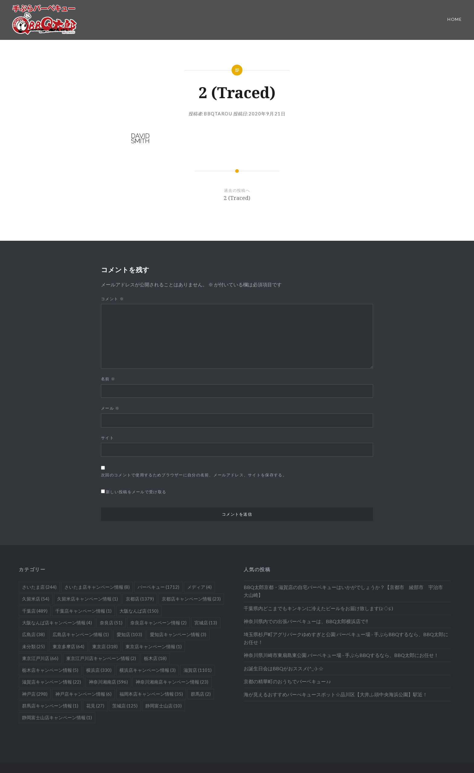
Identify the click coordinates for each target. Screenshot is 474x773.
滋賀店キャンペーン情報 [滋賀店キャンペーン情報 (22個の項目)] (51, 681)
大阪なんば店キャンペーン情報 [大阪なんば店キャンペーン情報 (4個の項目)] (57, 622)
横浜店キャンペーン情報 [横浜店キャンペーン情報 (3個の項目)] (147, 670)
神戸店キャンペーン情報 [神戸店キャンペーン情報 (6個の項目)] (83, 694)
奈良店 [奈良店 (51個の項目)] (111, 622)
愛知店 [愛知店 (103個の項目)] (129, 634)
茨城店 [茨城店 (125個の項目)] (125, 705)
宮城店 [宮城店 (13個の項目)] (205, 622)
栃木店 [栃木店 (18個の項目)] (155, 658)
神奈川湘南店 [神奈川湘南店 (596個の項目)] (108, 681)
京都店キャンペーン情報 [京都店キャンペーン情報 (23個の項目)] (191, 598)
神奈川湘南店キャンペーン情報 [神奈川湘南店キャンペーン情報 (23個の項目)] (172, 681)
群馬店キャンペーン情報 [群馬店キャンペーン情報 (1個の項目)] (50, 705)
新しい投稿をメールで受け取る (136, 491)
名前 (108, 378)
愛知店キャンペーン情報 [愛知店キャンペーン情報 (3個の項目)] (178, 634)
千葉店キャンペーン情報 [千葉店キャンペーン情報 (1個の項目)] (83, 611)
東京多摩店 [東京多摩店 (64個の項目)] (68, 646)
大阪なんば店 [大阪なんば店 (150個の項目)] (138, 611)
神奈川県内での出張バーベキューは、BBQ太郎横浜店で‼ (306, 621)
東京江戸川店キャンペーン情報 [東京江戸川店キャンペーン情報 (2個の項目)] (101, 658)
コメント (112, 298)
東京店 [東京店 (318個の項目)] (105, 646)
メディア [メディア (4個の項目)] (199, 587)
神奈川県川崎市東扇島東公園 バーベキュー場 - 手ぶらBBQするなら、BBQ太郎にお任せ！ (341, 655)
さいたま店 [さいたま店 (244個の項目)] (39, 587)
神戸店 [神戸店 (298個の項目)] (34, 694)
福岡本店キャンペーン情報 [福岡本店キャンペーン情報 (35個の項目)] (151, 694)
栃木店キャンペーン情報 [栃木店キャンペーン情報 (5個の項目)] (50, 670)
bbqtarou (218, 113)
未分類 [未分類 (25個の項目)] (33, 646)
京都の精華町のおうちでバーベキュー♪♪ (287, 681)
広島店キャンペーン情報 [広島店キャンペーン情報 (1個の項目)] (81, 634)
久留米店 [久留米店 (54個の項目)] (35, 598)
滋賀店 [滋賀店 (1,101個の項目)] (197, 670)
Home (454, 19)
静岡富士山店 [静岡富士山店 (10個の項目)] (163, 705)
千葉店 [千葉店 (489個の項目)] (34, 611)
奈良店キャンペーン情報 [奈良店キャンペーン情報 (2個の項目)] (158, 622)
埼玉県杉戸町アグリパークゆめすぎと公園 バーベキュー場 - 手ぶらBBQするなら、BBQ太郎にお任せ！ (346, 638)
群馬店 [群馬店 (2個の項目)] (201, 694)
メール (110, 408)
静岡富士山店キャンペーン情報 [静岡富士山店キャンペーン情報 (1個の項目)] (57, 717)
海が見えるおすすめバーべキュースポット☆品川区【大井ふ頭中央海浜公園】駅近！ (335, 694)
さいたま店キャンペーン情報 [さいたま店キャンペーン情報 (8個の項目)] (97, 587)
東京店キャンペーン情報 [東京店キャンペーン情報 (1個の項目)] (153, 646)
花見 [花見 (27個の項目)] (95, 705)
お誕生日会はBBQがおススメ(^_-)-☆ (283, 668)
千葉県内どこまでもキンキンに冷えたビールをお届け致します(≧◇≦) (318, 608)
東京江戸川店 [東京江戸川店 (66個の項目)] (40, 658)
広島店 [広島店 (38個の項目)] (33, 634)
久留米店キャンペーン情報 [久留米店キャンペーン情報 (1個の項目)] (87, 598)
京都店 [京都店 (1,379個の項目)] (140, 598)
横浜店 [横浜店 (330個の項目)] (99, 670)
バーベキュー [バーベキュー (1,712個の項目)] (158, 587)
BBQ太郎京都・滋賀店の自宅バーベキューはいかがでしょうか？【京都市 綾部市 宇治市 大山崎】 (346, 591)
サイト (107, 437)
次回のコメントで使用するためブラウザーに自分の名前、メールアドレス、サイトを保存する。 (194, 474)
